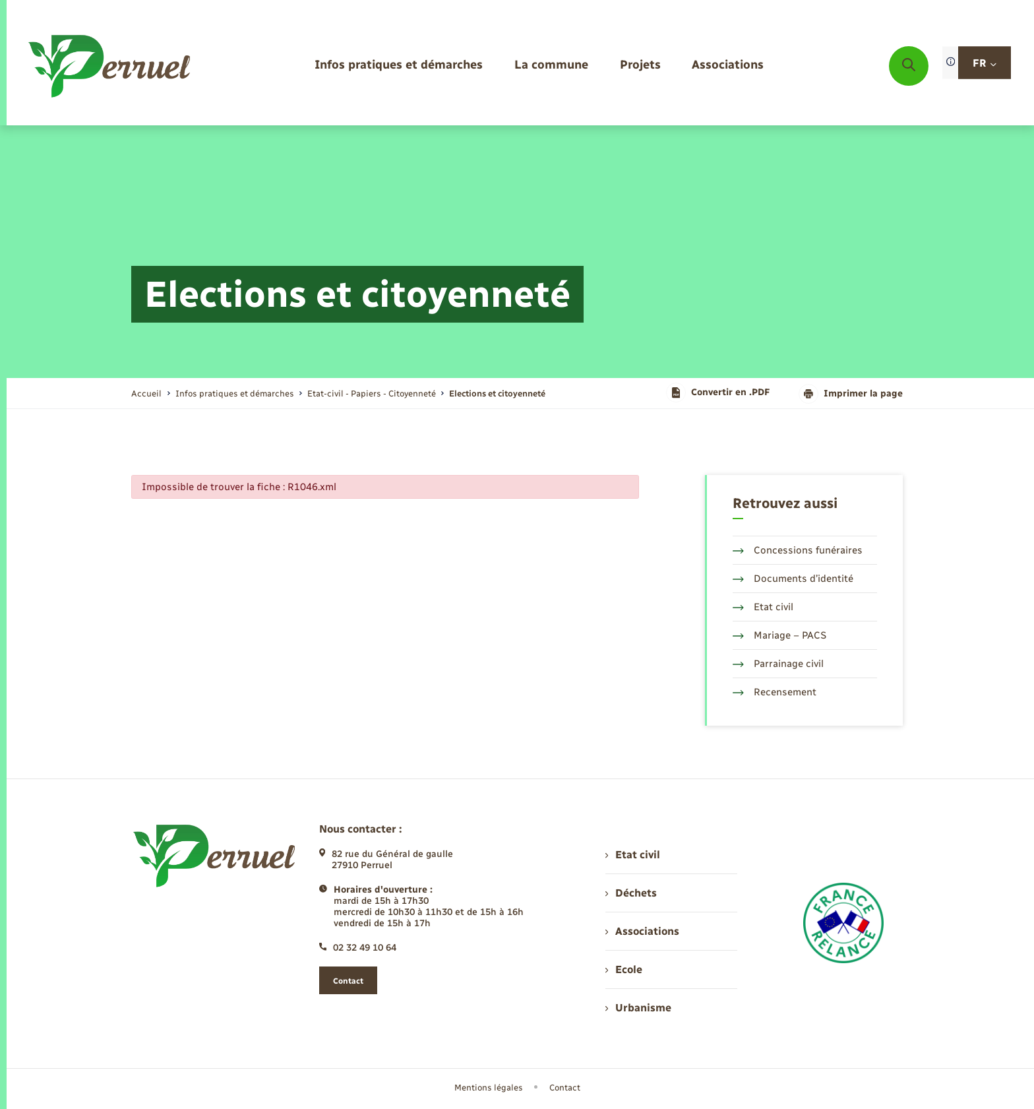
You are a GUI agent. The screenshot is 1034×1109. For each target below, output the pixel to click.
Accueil (146, 393)
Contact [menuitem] (564, 1088)
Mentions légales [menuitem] (488, 1088)
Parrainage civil (778, 664)
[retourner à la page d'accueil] (110, 66)
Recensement (774, 692)
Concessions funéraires (798, 550)
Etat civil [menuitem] (632, 854)
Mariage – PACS (779, 635)
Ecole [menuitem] (623, 969)
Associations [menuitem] (642, 931)
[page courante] (497, 393)
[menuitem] (399, 65)
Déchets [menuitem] (631, 893)
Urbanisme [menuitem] (638, 1007)
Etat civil (763, 607)
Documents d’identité (793, 579)
